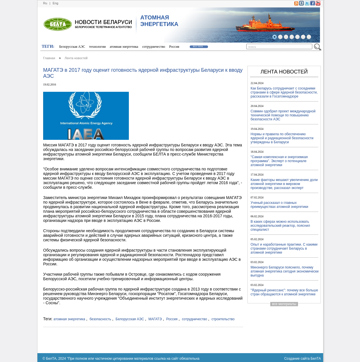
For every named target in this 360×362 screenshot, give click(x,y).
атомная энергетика (124, 47)
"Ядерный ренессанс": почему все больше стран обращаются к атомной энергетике (284, 292)
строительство (223, 319)
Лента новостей (76, 58)
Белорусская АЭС (72, 47)
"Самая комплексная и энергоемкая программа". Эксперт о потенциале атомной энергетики (279, 161)
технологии (97, 47)
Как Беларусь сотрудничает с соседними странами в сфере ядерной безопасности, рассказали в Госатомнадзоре (284, 92)
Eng (55, 3)
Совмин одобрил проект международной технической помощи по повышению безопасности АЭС (283, 115)
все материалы (284, 304)
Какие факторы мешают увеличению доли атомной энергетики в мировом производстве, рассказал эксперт (284, 184)
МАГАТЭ (155, 319)
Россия (174, 47)
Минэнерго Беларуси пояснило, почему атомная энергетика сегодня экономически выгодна (285, 271)
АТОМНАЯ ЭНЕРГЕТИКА (159, 20)
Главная (49, 58)
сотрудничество (153, 47)
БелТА (316, 359)
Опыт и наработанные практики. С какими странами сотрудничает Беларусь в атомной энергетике (284, 248)
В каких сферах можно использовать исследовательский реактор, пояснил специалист (280, 226)
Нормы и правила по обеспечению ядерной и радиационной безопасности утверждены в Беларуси (282, 138)
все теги (198, 46)
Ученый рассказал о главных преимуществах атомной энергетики (279, 205)
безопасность (100, 319)
